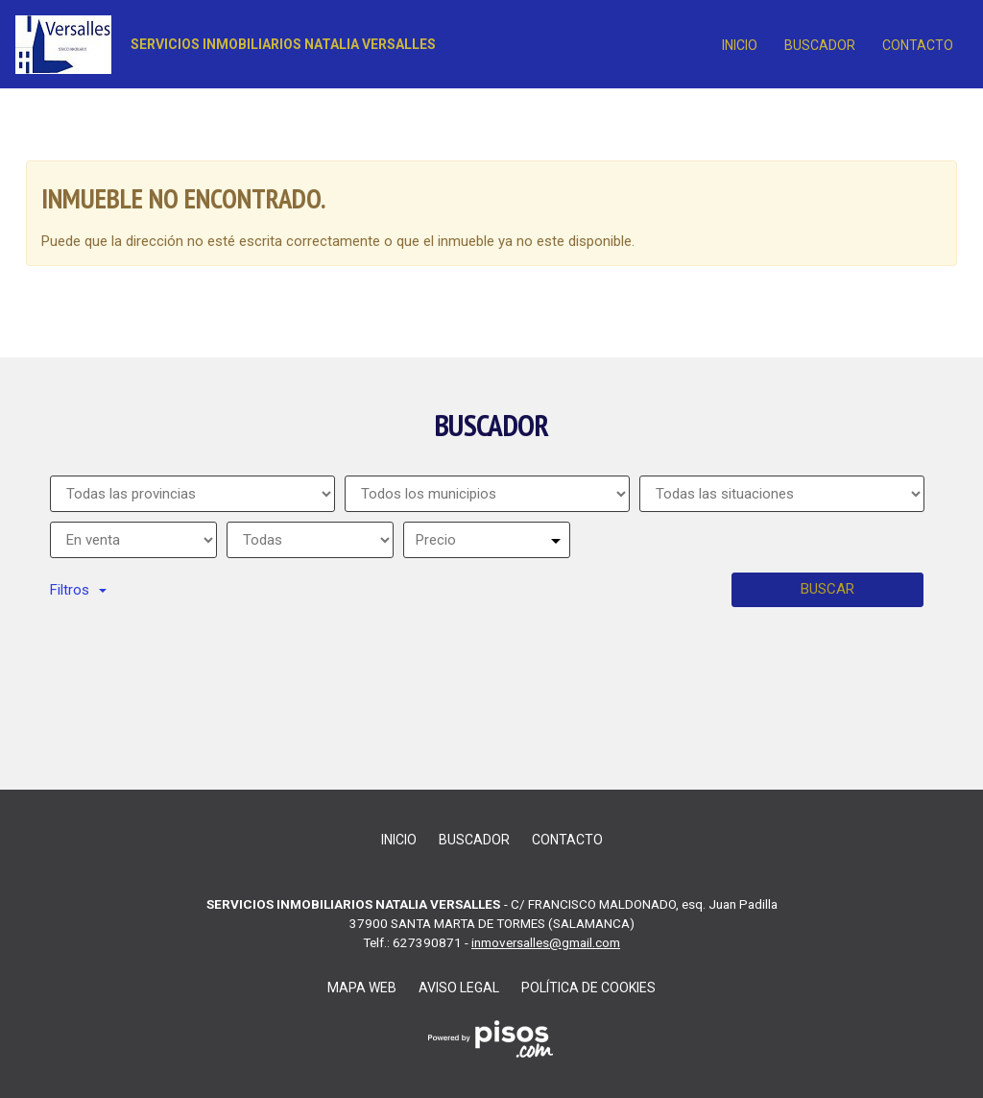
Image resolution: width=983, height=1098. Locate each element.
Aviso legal (459, 987)
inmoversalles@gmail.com (545, 942)
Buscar (827, 589)
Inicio (739, 45)
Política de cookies (588, 987)
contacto (917, 45)
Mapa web (361, 987)
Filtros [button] (78, 589)
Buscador (819, 45)
